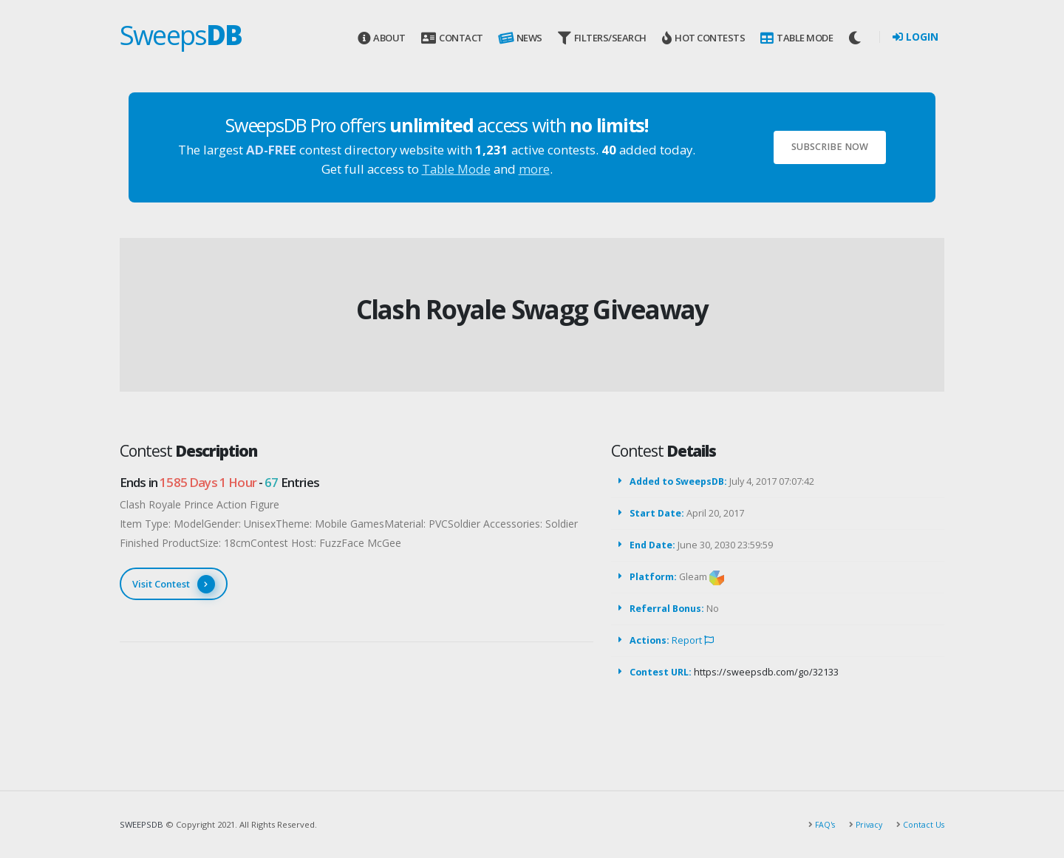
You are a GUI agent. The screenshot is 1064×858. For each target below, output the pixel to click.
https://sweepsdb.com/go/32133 (766, 672)
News (520, 38)
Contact (451, 38)
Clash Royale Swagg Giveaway (532, 309)
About (382, 38)
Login (915, 37)
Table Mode (796, 38)
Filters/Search (602, 38)
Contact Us (921, 824)
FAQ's (819, 824)
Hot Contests (703, 38)
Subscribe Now (829, 146)
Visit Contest (173, 584)
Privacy (865, 824)
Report (693, 640)
